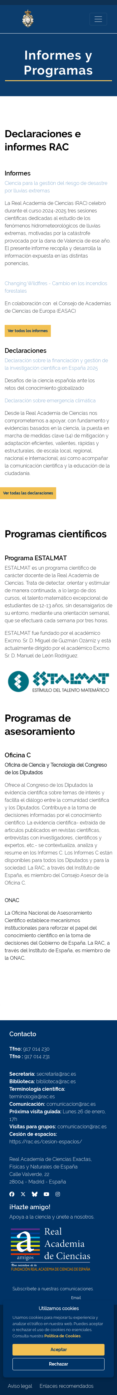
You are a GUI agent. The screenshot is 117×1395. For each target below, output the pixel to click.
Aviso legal (20, 1386)
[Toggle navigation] (98, 19)
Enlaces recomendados (67, 1386)
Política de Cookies (62, 1336)
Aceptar (59, 1349)
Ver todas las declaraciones (28, 493)
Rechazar (58, 1363)
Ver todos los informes (28, 331)
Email (76, 1298)
